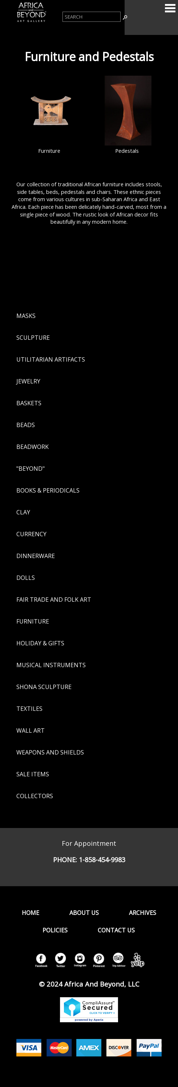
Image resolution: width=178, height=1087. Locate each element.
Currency (31, 534)
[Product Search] (91, 17)
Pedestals (127, 150)
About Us (84, 913)
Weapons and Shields (50, 752)
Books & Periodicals (48, 490)
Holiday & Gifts (40, 643)
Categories (170, 8)
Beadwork (32, 447)
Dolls (25, 578)
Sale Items (32, 774)
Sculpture (33, 338)
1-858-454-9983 (102, 859)
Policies (55, 930)
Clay (23, 512)
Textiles (29, 709)
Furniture (49, 150)
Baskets (28, 403)
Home (30, 913)
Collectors (34, 796)
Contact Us (116, 930)
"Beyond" (30, 469)
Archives (142, 913)
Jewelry (28, 381)
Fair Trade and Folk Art (53, 600)
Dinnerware (35, 556)
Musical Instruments (51, 665)
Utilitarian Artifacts (50, 359)
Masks (26, 316)
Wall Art (30, 730)
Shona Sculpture (44, 687)
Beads (25, 425)
